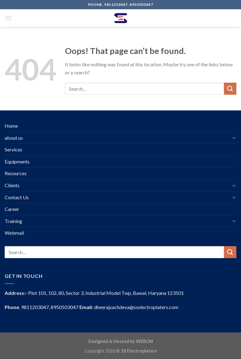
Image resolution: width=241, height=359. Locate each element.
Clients (12, 185)
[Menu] (8, 18)
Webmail (14, 233)
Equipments (17, 161)
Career (12, 209)
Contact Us (17, 197)
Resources (16, 173)
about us (14, 138)
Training (13, 221)
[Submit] (230, 89)
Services (13, 149)
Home (11, 126)
